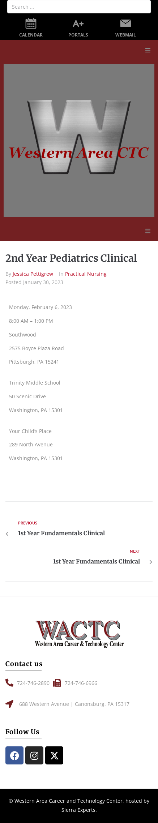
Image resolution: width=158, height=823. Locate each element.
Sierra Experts (78, 809)
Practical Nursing (86, 273)
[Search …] (79, 6)
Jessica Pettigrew (33, 273)
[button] (147, 50)
